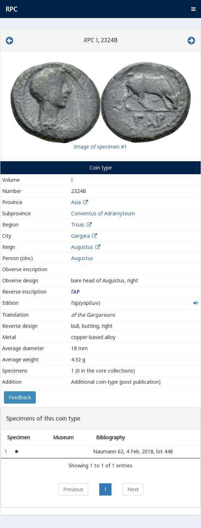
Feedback (20, 397)
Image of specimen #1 (100, 146)
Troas (77, 224)
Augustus (82, 246)
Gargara (80, 235)
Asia (76, 202)
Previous (73, 489)
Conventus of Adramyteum (103, 213)
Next (133, 489)
